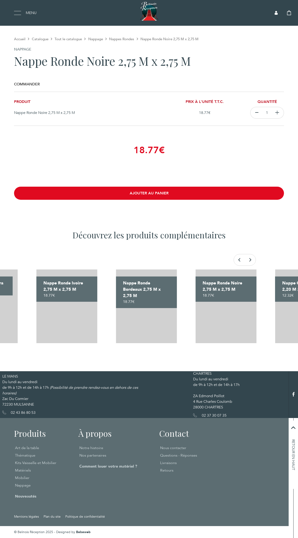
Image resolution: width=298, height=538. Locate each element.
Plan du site (52, 516)
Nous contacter (173, 448)
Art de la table (27, 448)
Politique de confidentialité (85, 516)
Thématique (25, 455)
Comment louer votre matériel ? (108, 466)
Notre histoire (91, 448)
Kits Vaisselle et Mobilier (35, 462)
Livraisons (168, 462)
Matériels (23, 470)
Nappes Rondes (121, 39)
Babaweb (83, 532)
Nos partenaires (92, 455)
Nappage (95, 39)
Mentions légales (26, 516)
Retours (166, 470)
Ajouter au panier (149, 193)
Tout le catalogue (68, 39)
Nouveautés (25, 496)
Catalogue (40, 39)
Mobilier (22, 477)
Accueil (20, 39)
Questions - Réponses (178, 455)
